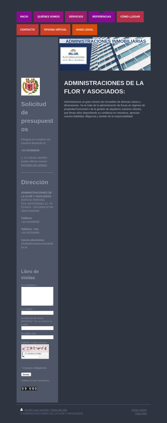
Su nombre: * (27, 309)
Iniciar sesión (139, 409)
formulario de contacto (34, 165)
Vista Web (141, 413)
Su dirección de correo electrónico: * (36, 321)
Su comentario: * (29, 285)
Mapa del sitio (59, 409)
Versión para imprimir (35, 409)
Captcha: (34, 342)
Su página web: (29, 333)
